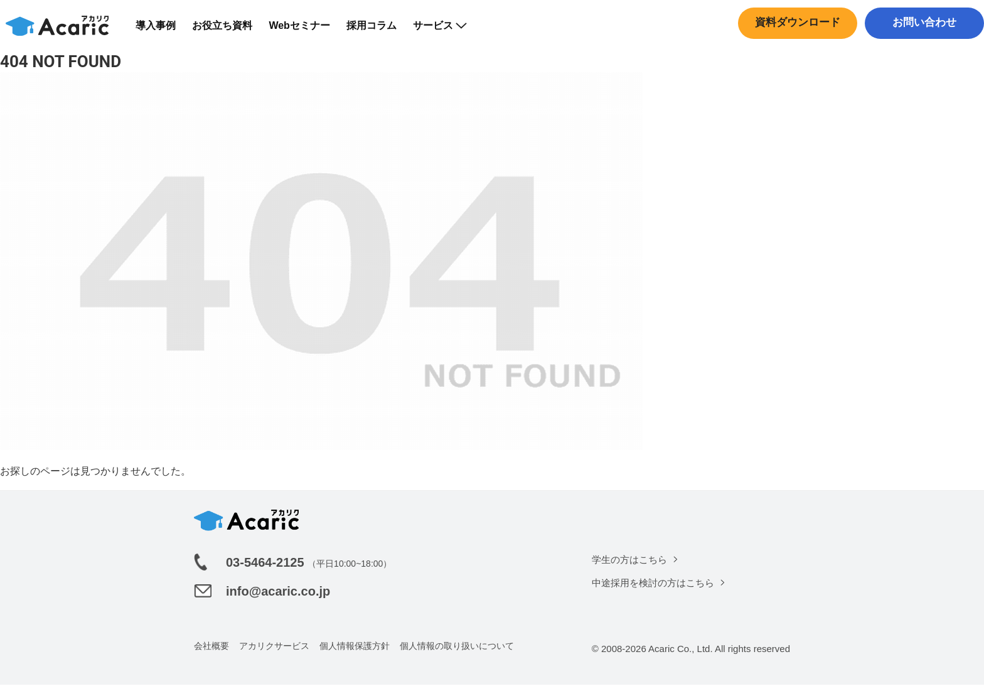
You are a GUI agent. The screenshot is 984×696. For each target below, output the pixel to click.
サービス (447, 31)
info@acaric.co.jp (278, 602)
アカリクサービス (274, 657)
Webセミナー (306, 31)
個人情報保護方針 (354, 657)
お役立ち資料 (230, 31)
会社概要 (211, 657)
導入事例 (163, 31)
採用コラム (378, 31)
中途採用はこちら (921, 53)
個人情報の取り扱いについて (457, 657)
